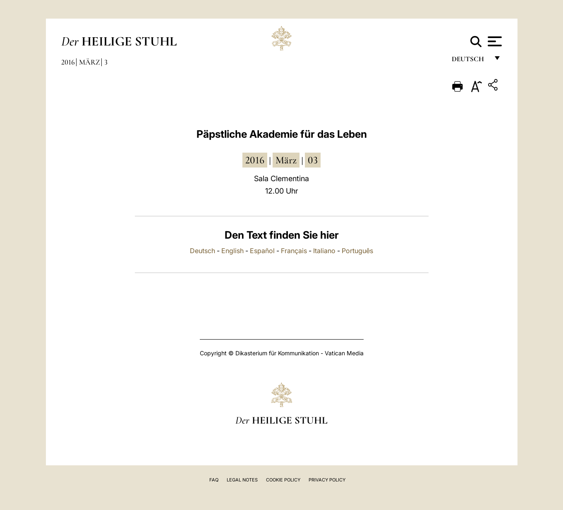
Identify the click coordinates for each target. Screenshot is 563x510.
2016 (68, 62)
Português (357, 251)
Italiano (324, 251)
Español (262, 251)
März (89, 62)
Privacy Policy (327, 480)
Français (294, 251)
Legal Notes (242, 480)
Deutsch (470, 61)
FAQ (213, 480)
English (232, 251)
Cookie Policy (283, 480)
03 (313, 160)
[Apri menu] (494, 41)
